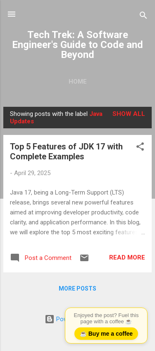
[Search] (143, 16)
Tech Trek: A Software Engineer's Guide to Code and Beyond (77, 44)
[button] (140, 148)
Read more (127, 257)
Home (78, 81)
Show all (128, 114)
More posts (77, 288)
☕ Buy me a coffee (106, 333)
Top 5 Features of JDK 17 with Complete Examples (66, 151)
